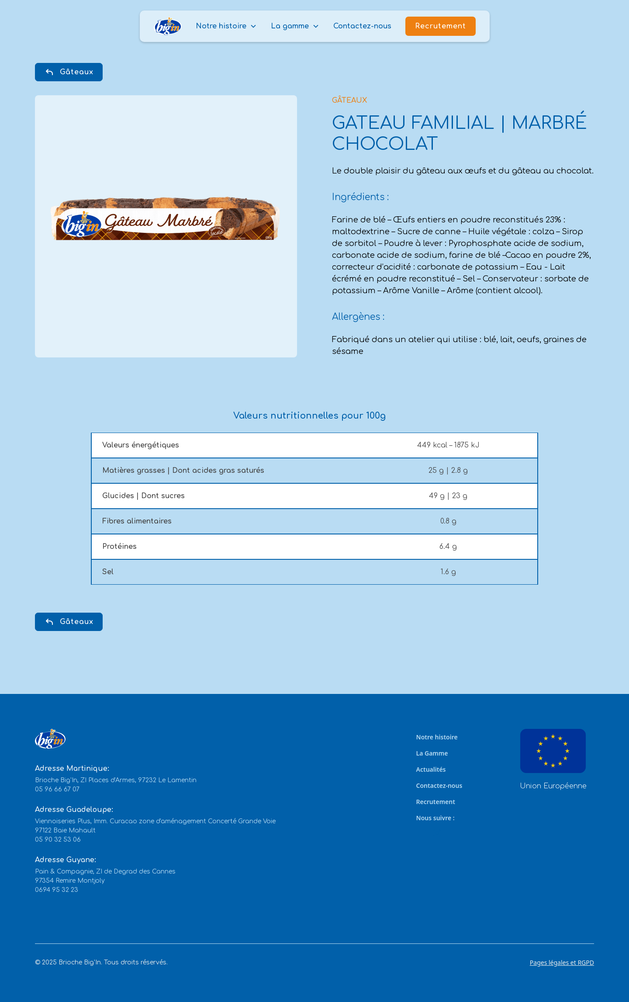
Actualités (431, 769)
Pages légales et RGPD (562, 962)
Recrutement (440, 26)
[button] (226, 26)
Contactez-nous (362, 26)
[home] (168, 26)
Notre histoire (437, 737)
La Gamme (432, 753)
